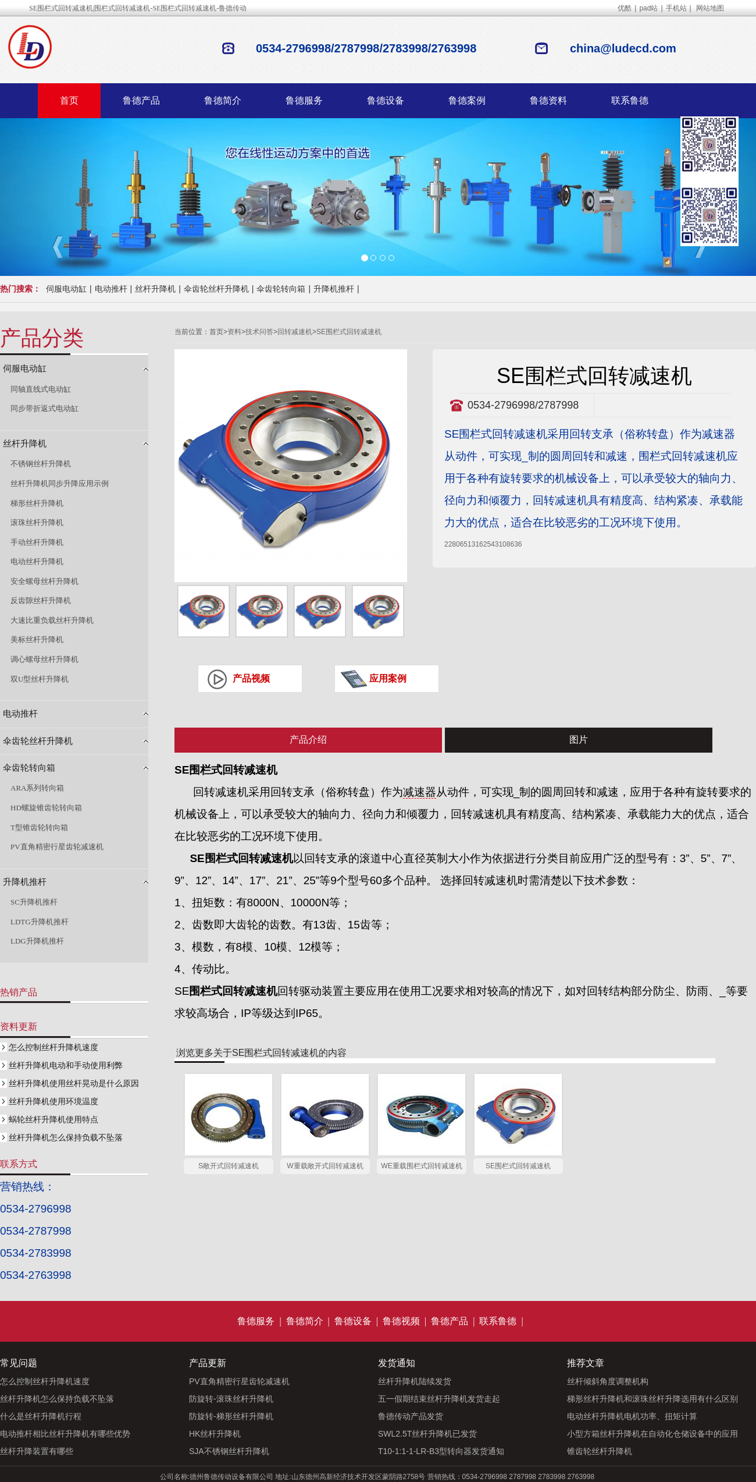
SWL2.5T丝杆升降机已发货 (427, 1433)
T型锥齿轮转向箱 (39, 827)
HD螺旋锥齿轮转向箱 (46, 807)
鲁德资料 (548, 100)
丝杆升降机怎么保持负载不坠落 (66, 1137)
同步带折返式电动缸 (44, 408)
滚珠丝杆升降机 (36, 522)
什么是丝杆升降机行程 (40, 1416)
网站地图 (710, 8)
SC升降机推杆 (34, 902)
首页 (69, 100)
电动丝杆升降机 (36, 561)
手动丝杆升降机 (36, 542)
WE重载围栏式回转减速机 (421, 1166)
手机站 (676, 8)
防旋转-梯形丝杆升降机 (231, 1416)
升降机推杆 (333, 288)
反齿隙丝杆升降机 (40, 600)
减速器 (419, 792)
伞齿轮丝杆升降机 (216, 288)
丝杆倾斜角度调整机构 (607, 1381)
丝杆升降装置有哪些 (36, 1451)
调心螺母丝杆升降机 (44, 659)
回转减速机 (294, 332)
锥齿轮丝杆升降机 (599, 1451)
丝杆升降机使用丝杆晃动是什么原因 (74, 1083)
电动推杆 (111, 288)
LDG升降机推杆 (37, 941)
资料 (234, 332)
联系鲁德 (629, 100)
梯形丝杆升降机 (36, 503)
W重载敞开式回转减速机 (325, 1166)
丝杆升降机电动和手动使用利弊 (66, 1065)
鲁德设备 (385, 100)
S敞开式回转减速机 (228, 1166)
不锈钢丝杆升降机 (40, 463)
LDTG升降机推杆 (39, 921)
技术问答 (259, 332)
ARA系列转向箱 (37, 787)
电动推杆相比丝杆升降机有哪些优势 (65, 1433)
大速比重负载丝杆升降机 (52, 620)
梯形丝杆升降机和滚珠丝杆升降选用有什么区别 (652, 1398)
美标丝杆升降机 (36, 639)
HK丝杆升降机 (215, 1433)
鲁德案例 (467, 100)
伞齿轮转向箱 (280, 288)
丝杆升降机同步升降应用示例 (59, 483)
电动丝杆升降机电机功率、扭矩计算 (632, 1416)
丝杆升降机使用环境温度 (53, 1101)
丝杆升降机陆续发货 (414, 1381)
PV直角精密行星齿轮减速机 (57, 846)
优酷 (625, 8)
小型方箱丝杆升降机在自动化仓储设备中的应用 (652, 1433)
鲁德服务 (304, 100)
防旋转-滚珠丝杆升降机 (231, 1398)
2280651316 (463, 544)
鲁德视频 (401, 1321)
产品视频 (251, 678)
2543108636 (502, 544)
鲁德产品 (141, 100)
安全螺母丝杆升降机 (44, 581)
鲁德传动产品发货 (410, 1416)
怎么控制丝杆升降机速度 (53, 1047)
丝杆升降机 (155, 288)
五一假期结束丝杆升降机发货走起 (439, 1398)
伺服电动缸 (66, 288)
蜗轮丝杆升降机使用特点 (53, 1119)
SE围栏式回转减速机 (348, 332)
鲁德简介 (222, 100)
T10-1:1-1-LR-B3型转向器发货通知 (441, 1451)
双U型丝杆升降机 (39, 679)
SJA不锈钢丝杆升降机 (229, 1451)
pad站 (648, 8)
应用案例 (387, 678)
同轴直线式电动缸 (40, 389)
